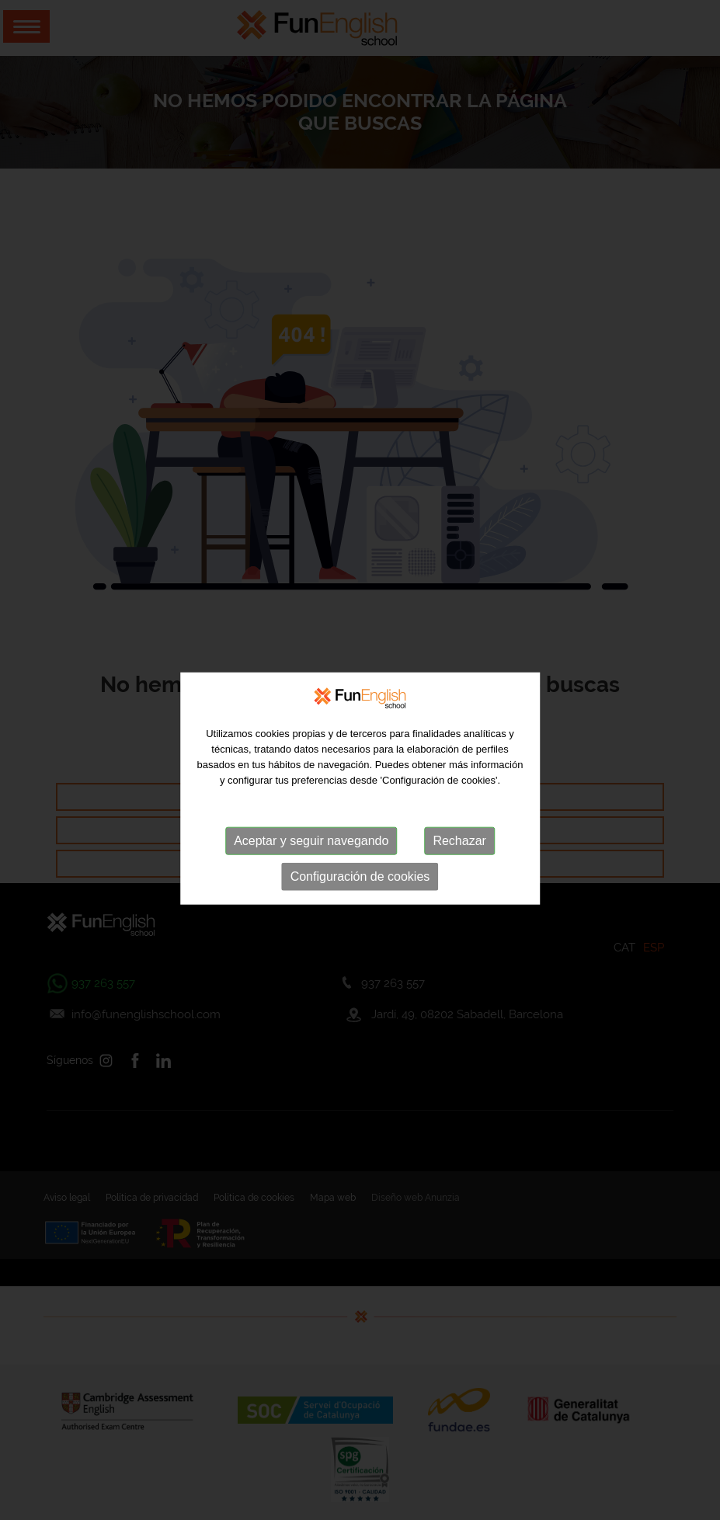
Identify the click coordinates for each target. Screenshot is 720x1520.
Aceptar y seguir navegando (311, 854)
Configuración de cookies (360, 890)
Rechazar (459, 854)
